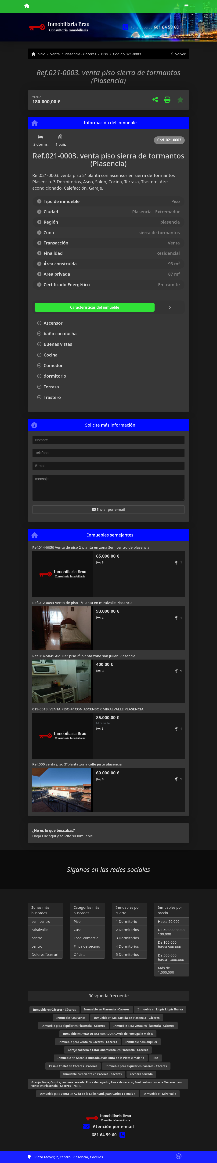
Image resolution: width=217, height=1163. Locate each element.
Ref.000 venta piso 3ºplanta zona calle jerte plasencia (77, 764)
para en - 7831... (106, 1084)
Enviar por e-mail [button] (108, 509)
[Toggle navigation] (186, 6)
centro (37, 937)
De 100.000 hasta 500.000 (169, 944)
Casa (78, 929)
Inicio (38, 54)
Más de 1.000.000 (166, 970)
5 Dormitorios (127, 954)
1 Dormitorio (126, 921)
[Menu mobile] (26, 6)
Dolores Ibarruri (45, 954)
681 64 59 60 (166, 27)
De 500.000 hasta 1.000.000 (171, 957)
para (71, 1018)
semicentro (41, 921)
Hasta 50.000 (169, 921)
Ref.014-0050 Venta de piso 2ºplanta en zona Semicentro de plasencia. (91, 547)
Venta (55, 54)
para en (73, 1026)
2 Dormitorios (127, 929)
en (54, 1010)
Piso (104, 54)
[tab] (63, 307)
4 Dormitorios (127, 946)
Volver (178, 54)
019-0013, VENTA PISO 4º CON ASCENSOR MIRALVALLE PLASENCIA (88, 709)
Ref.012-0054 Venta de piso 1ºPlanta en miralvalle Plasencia (82, 602)
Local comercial (86, 937)
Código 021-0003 (127, 54)
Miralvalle (40, 929)
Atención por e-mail (108, 1126)
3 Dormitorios (127, 937)
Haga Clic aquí (44, 835)
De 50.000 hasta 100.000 (171, 931)
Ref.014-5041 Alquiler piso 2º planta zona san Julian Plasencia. (84, 655)
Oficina (79, 954)
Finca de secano (87, 946)
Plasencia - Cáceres (80, 54)
